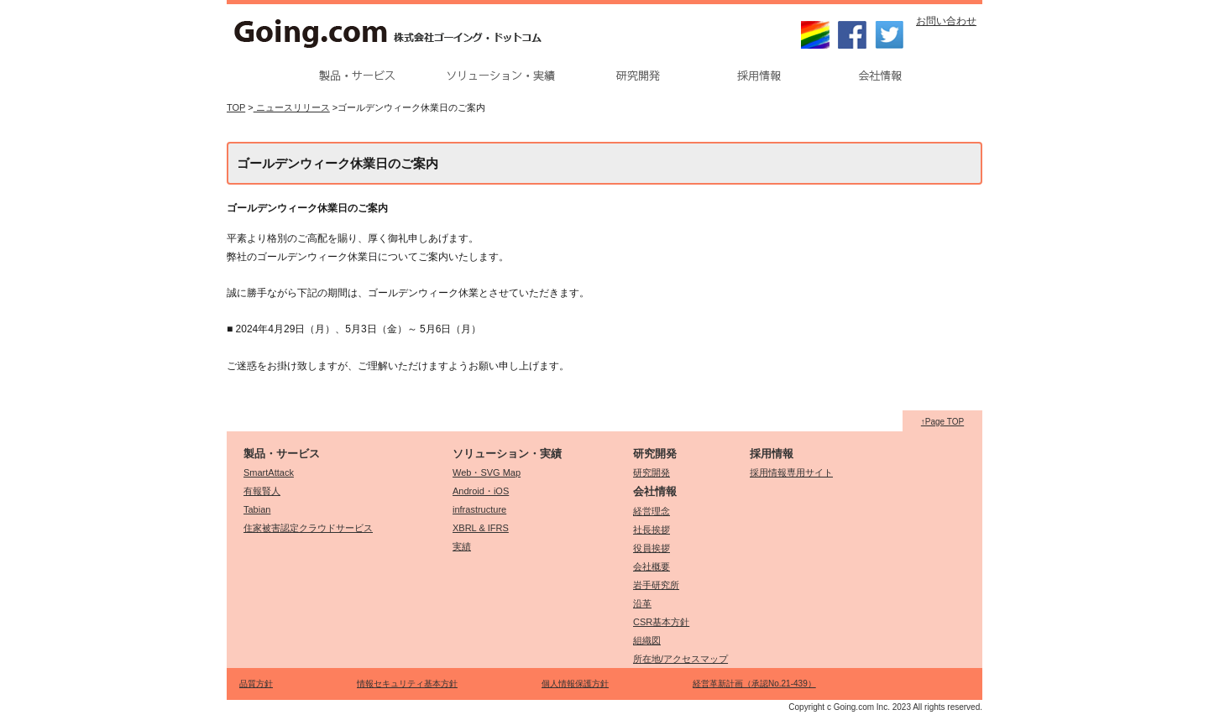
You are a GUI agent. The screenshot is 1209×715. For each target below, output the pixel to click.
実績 (462, 546)
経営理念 (651, 511)
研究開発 (651, 472)
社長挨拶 (651, 530)
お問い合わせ (946, 21)
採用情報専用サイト (791, 472)
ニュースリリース (292, 107)
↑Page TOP (942, 421)
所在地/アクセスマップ (680, 659)
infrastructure (479, 509)
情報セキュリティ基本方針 (407, 683)
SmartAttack (268, 472)
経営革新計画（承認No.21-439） (754, 683)
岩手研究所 (656, 585)
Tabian (256, 509)
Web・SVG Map (487, 472)
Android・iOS (481, 491)
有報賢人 (261, 491)
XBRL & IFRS (481, 528)
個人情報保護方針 (575, 683)
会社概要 (651, 566)
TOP (236, 107)
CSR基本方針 (661, 622)
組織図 (647, 640)
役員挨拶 (651, 548)
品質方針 (256, 683)
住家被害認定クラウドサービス (308, 528)
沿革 (642, 603)
